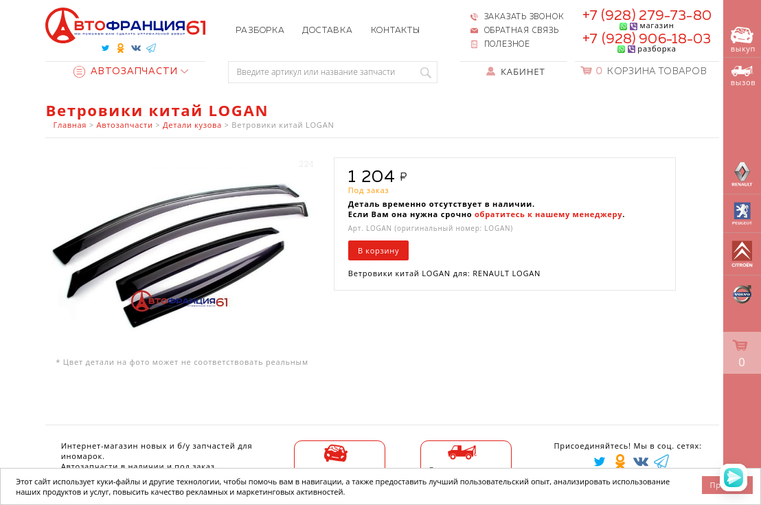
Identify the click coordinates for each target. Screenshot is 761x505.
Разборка (260, 30)
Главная (70, 125)
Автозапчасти (125, 71)
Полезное (507, 44)
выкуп (743, 40)
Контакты (395, 30)
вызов (743, 76)
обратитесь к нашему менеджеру (548, 214)
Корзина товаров (651, 71)
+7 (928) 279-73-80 (647, 16)
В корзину (378, 250)
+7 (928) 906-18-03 (646, 39)
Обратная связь (521, 30)
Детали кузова (192, 125)
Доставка (327, 30)
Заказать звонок (524, 17)
